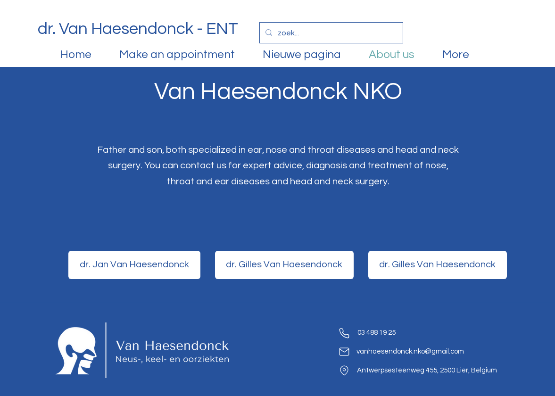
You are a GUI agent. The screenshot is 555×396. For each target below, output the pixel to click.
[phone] (344, 333)
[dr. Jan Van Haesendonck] (134, 265)
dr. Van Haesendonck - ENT (138, 28)
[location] (344, 370)
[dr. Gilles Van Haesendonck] (284, 265)
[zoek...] (330, 33)
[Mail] (344, 351)
